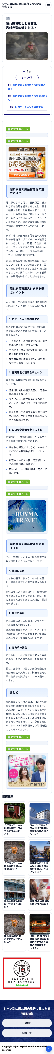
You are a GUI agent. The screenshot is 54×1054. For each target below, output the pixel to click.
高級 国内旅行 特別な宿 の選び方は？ (39, 905)
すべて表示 (27, 77)
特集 (8, 18)
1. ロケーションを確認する (29, 107)
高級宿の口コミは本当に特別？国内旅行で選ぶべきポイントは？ (39, 870)
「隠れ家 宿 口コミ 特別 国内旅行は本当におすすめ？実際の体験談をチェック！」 (39, 944)
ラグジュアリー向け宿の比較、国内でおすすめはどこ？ (13, 832)
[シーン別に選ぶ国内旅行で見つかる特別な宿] (22, 5)
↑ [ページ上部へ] (49, 1049)
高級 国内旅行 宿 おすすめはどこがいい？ (13, 941)
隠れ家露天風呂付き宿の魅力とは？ (26, 87)
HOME (27, 1023)
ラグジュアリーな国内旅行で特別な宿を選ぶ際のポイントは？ (39, 832)
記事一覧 (27, 1033)
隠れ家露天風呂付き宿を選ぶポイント (28, 98)
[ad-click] (27, 136)
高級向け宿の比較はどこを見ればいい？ (13, 906)
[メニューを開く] (48, 5)
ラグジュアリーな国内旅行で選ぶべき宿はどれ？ (13, 868)
